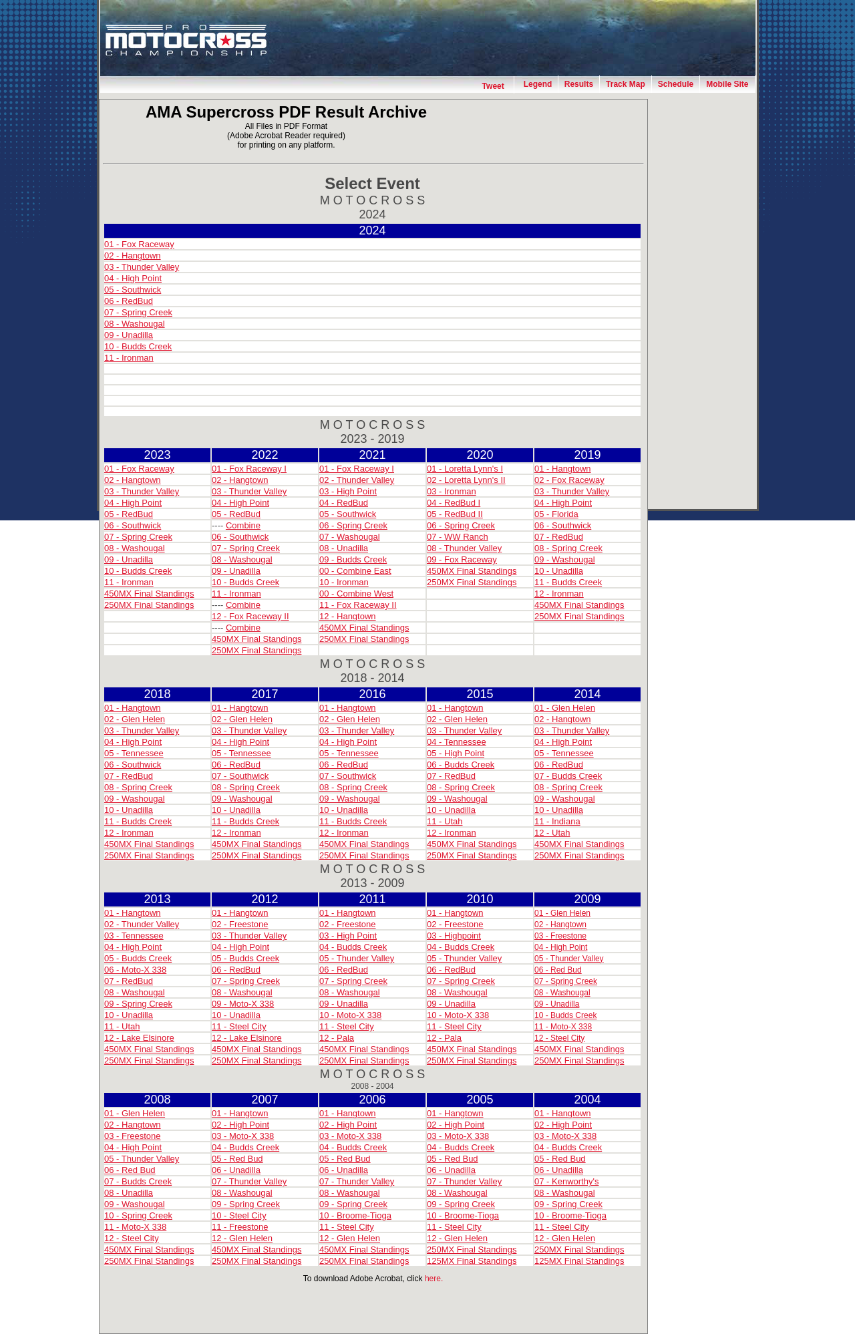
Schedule (675, 84)
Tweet (493, 86)
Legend (538, 84)
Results (578, 84)
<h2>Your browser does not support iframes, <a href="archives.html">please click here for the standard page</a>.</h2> (372, 720)
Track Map (625, 84)
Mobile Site (727, 84)
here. (434, 1278)
